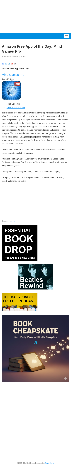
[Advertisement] (35, 16)
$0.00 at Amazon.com (16, 107)
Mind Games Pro (13, 74)
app (13, 221)
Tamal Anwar (49, 463)
